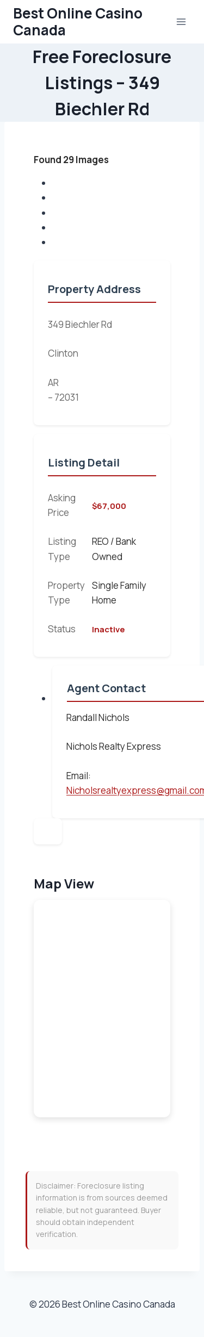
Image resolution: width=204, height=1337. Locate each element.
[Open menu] (181, 21)
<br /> (102, 1008)
